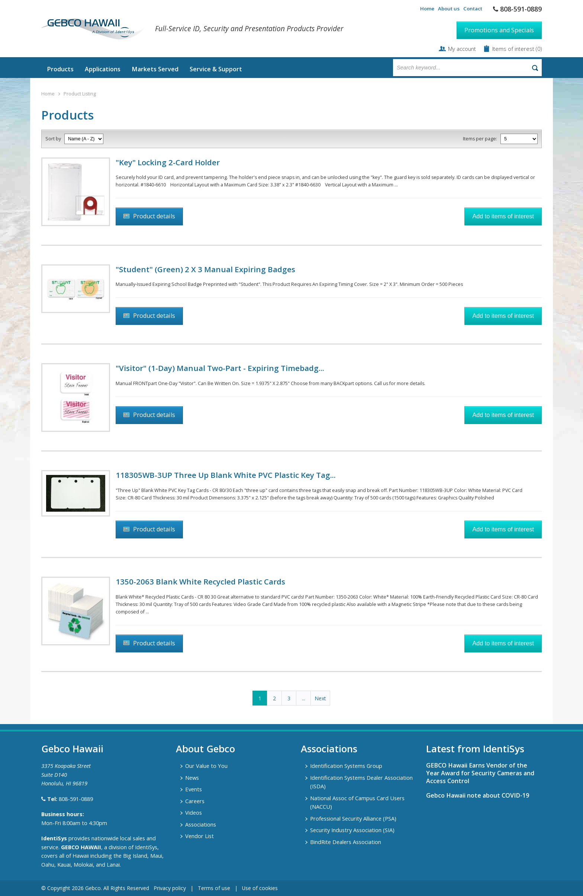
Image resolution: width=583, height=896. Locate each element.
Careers (194, 801)
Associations (200, 824)
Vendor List (199, 836)
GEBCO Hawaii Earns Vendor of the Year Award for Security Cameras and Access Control (480, 773)
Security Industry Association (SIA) (352, 830)
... (303, 698)
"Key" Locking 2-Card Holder (168, 162)
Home (427, 8)
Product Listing (80, 94)
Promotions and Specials (499, 30)
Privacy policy (170, 888)
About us (449, 8)
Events (193, 789)
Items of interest (514, 48)
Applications (102, 69)
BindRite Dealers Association (345, 842)
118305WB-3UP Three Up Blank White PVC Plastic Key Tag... (226, 475)
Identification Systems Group (346, 765)
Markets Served (155, 69)
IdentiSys (54, 838)
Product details (154, 216)
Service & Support (216, 69)
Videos (193, 812)
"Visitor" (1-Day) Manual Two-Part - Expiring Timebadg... (220, 368)
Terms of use (214, 888)
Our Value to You (206, 765)
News (192, 777)
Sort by (53, 139)
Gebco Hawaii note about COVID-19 (477, 795)
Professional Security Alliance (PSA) (353, 818)
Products (60, 69)
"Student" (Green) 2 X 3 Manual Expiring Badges (205, 269)
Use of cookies (260, 888)
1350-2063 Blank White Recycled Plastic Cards (200, 581)
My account (462, 48)
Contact (472, 8)
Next (320, 698)
